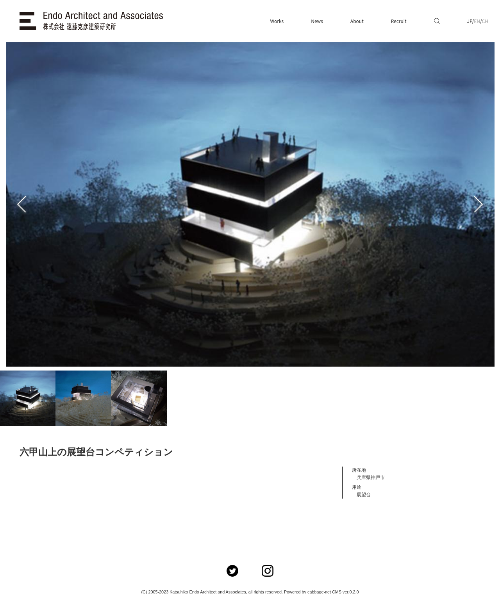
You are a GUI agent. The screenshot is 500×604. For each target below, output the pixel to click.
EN (477, 21)
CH (485, 21)
